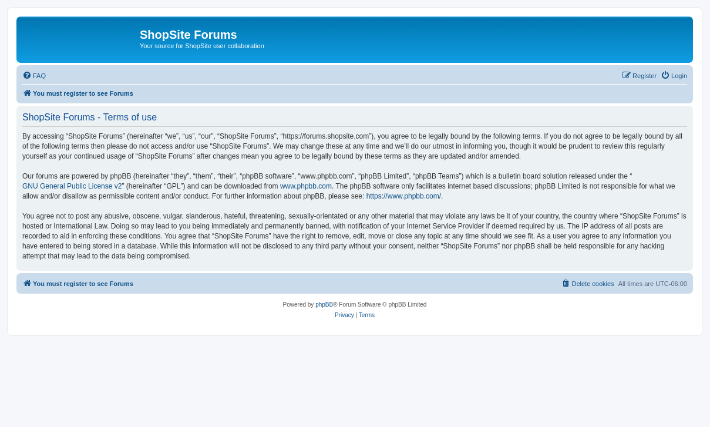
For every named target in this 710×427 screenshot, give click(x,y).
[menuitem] (34, 76)
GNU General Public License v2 (72, 186)
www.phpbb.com (306, 186)
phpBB (324, 304)
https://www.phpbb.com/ (403, 196)
